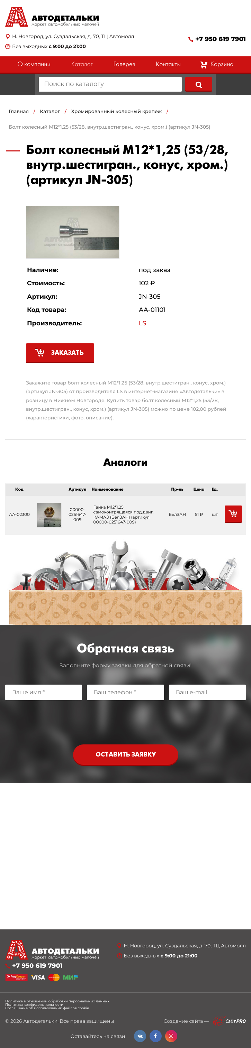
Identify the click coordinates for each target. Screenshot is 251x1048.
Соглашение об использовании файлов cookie (47, 1008)
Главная (19, 111)
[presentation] (125, 720)
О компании (34, 64)
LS (142, 323)
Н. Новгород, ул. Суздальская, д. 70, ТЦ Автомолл (73, 36)
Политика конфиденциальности (34, 1005)
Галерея (124, 64)
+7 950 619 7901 (220, 39)
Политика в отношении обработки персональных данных (57, 1001)
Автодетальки (40, 1021)
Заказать (67, 353)
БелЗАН (177, 514)
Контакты (168, 64)
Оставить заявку (126, 755)
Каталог (81, 64)
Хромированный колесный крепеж (116, 111)
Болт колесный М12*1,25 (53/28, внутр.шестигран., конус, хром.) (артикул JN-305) (109, 127)
